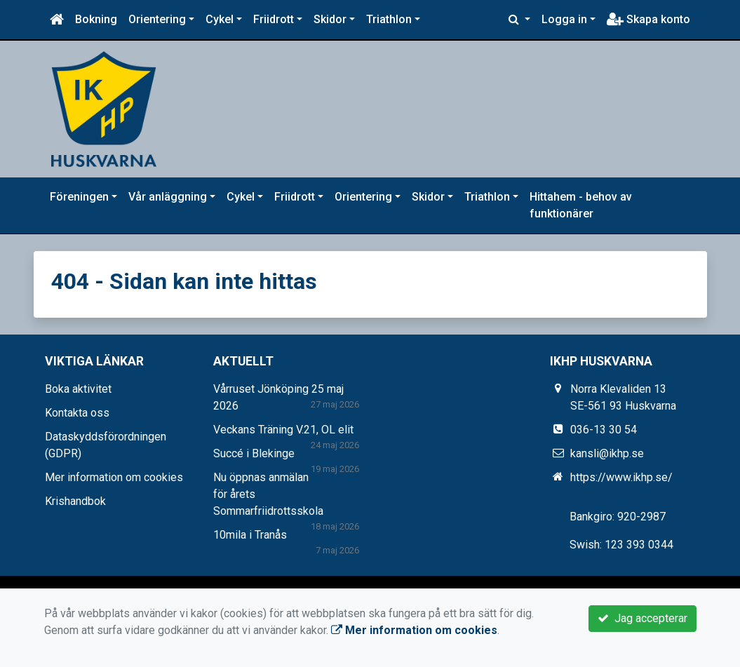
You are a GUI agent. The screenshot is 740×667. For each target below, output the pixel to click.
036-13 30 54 (603, 429)
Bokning (96, 19)
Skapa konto (648, 19)
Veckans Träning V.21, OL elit (283, 429)
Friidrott (273, 19)
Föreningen (79, 196)
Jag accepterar (642, 618)
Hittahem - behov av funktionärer (581, 205)
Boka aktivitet (78, 389)
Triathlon (389, 19)
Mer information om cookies (114, 477)
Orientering (157, 19)
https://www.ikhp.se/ (621, 477)
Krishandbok (75, 501)
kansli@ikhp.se (607, 453)
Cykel (220, 19)
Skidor (330, 19)
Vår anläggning (167, 196)
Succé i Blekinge (254, 453)
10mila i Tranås (250, 534)
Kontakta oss (77, 412)
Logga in (564, 19)
